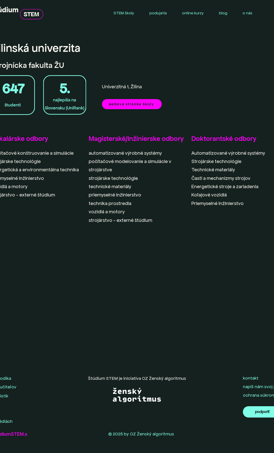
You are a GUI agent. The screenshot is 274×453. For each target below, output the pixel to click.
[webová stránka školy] (132, 104)
